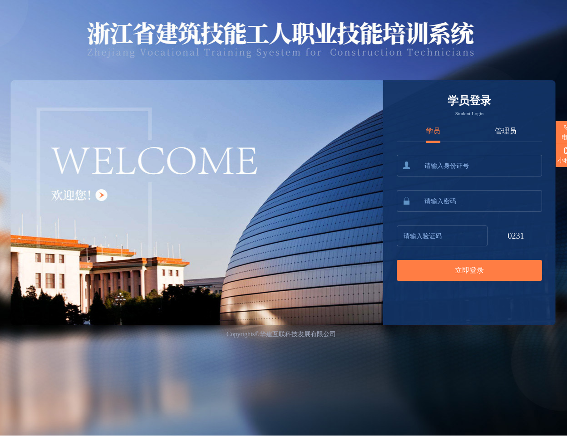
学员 (433, 131)
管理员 (506, 131)
